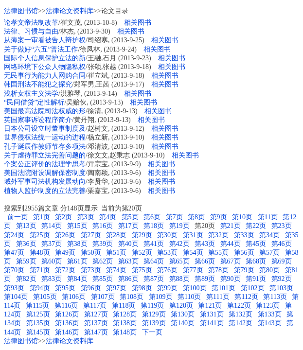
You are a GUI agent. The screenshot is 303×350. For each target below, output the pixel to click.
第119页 (152, 305)
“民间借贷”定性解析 (34, 102)
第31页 (193, 235)
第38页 (77, 243)
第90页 (230, 278)
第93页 (14, 288)
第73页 (91, 270)
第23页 (281, 225)
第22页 (256, 225)
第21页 (230, 225)
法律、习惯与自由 (31, 31)
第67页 (230, 261)
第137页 (96, 323)
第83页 (51, 278)
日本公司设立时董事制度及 (45, 128)
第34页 (269, 235)
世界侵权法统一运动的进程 (45, 137)
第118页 (123, 305)
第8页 (196, 217)
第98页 (142, 288)
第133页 (270, 314)
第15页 (77, 225)
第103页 (281, 288)
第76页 (167, 270)
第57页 (269, 252)
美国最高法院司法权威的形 (45, 111)
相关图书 (137, 22)
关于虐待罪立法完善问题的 (45, 155)
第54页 (193, 252)
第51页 (116, 252)
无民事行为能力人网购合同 (45, 75)
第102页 (253, 288)
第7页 (174, 217)
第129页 (154, 314)
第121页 (210, 305)
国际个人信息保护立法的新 (45, 58)
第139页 (154, 323)
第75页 (142, 270)
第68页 (256, 261)
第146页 (67, 332)
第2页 (63, 217)
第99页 (167, 288)
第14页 (51, 225)
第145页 (38, 332)
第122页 (239, 305)
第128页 (125, 314)
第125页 (38, 314)
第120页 (181, 305)
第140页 (183, 323)
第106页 (74, 296)
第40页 (128, 243)
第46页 (281, 243)
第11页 (268, 217)
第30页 (167, 235)
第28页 (116, 235)
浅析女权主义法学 (31, 93)
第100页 (195, 288)
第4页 (107, 217)
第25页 (40, 235)
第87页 (153, 278)
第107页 (103, 296)
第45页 (256, 243)
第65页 (179, 261)
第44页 (230, 243)
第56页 (244, 252)
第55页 (218, 252)
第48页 (40, 252)
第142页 (240, 323)
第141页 (212, 323)
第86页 (128, 278)
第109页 (161, 296)
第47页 (14, 252)
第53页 (167, 252)
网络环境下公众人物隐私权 (45, 66)
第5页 (130, 217)
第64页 (153, 261)
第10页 (242, 217)
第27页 (91, 235)
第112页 (246, 296)
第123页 (268, 305)
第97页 (116, 288)
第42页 (179, 243)
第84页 (77, 278)
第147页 (96, 332)
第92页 (281, 278)
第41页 (153, 243)
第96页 (91, 288)
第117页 (95, 305)
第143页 (270, 323)
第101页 (223, 288)
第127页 (96, 314)
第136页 (67, 323)
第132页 (240, 314)
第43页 (205, 243)
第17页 (128, 225)
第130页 (183, 314)
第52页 (142, 252)
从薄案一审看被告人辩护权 (45, 40)
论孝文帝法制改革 (31, 22)
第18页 (153, 225)
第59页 (26, 261)
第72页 (65, 270)
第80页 (269, 270)
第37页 (51, 243)
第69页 (281, 261)
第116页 (66, 305)
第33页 (244, 235)
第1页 (41, 217)
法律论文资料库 (69, 11)
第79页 (244, 270)
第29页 (142, 235)
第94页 (40, 288)
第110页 (189, 296)
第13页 (26, 225)
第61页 (77, 261)
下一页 (152, 332)
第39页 (102, 243)
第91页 (256, 278)
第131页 (212, 314)
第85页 (102, 278)
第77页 (193, 270)
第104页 (16, 296)
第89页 (205, 278)
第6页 (151, 217)
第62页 (102, 261)
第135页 (38, 323)
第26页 (65, 235)
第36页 (26, 243)
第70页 (14, 270)
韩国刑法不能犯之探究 (38, 84)
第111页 (218, 296)
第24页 (14, 235)
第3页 (85, 217)
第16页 (102, 225)
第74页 (116, 270)
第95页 (65, 288)
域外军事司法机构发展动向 (45, 181)
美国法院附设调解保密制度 (45, 172)
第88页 (179, 278)
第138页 (125, 323)
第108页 (131, 296)
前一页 (17, 217)
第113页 (274, 296)
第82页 (26, 278)
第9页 (218, 217)
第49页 (65, 252)
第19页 (179, 225)
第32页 (218, 235)
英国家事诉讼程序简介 (38, 119)
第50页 (91, 252)
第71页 (40, 270)
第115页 (37, 305)
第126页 (67, 314)
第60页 (51, 261)
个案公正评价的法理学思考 (45, 164)
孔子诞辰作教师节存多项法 (45, 146)
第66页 (205, 261)
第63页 (128, 261)
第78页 (218, 270)
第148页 (125, 332)
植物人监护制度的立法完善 (45, 190)
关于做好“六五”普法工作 (41, 49)
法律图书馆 (21, 11)
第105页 (45, 296)
